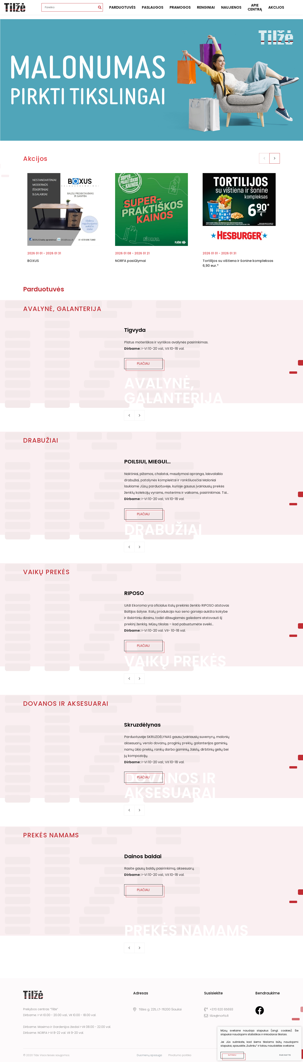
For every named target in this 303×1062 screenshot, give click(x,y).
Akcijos (276, 9)
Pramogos (180, 9)
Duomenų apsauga (149, 1055)
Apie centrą (255, 9)
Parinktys (282, 1052)
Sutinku (229, 1052)
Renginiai (206, 9)
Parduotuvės (122, 9)
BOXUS (33, 261)
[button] (274, 158)
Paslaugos (152, 9)
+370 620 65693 (218, 1009)
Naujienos (231, 9)
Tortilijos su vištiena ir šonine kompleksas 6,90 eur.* (238, 263)
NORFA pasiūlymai (130, 261)
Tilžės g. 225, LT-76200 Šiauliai (157, 1009)
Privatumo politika (179, 1055)
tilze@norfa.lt (216, 1016)
